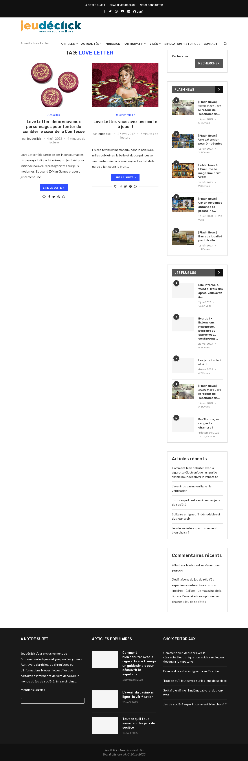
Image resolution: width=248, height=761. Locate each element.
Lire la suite (53, 187)
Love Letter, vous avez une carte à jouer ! (125, 124)
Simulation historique (182, 44)
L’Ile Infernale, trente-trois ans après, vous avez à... (210, 291)
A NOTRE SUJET (95, 5)
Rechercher (180, 56)
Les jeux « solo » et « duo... (209, 362)
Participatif (133, 44)
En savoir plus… (66, 681)
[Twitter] (110, 11)
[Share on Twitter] (53, 197)
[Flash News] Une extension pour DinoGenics (210, 139)
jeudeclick (34, 138)
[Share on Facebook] (49, 197)
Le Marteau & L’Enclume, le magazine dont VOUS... (209, 171)
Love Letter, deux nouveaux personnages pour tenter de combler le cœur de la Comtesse (54, 126)
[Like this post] (44, 197)
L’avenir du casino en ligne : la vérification (138, 695)
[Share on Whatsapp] (63, 197)
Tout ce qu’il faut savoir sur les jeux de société (138, 723)
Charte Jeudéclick (123, 5)
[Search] (225, 44)
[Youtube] (122, 11)
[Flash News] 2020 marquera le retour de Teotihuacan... (209, 108)
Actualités (90, 44)
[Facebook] (104, 11)
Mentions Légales (33, 689)
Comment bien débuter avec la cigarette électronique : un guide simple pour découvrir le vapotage (195, 472)
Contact (210, 44)
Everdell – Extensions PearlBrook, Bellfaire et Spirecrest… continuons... (208, 328)
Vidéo (153, 44)
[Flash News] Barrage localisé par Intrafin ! (210, 236)
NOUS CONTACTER (151, 5)
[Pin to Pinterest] (58, 197)
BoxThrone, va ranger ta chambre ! (208, 423)
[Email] (128, 11)
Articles (68, 44)
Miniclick (113, 44)
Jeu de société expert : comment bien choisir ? (195, 704)
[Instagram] (116, 11)
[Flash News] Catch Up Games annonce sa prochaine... (210, 204)
